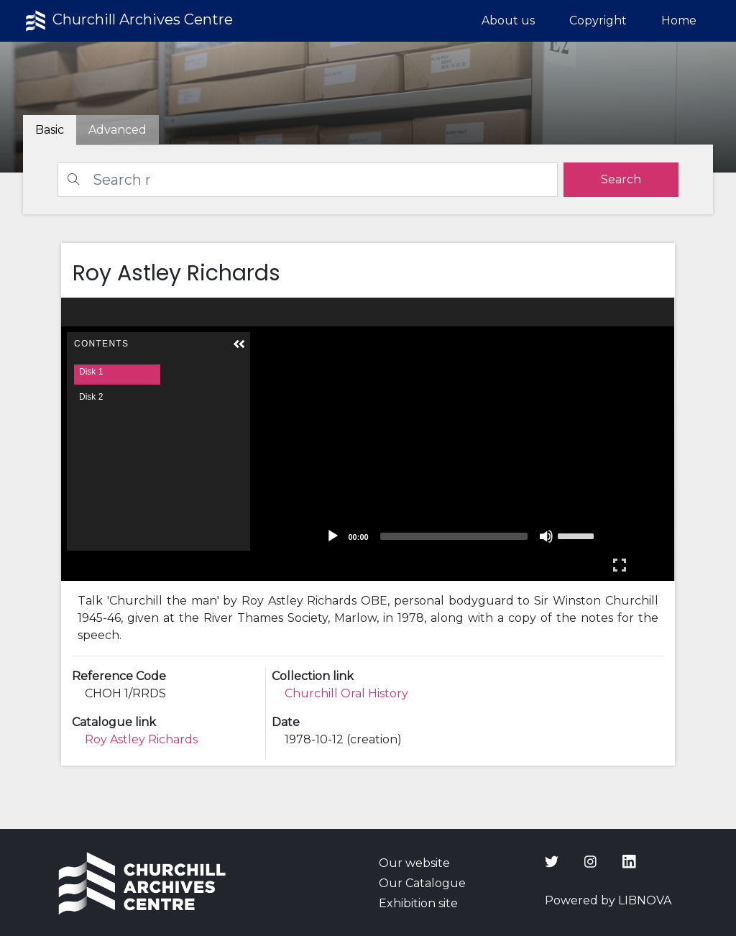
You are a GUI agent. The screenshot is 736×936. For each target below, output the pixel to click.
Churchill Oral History (346, 693)
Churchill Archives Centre (127, 20)
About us (508, 20)
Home (678, 20)
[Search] (308, 179)
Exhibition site (418, 903)
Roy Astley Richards (141, 739)
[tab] (117, 130)
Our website (414, 863)
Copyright (598, 20)
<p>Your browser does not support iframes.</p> (367, 439)
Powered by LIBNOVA (608, 900)
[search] (621, 179)
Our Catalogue (422, 883)
